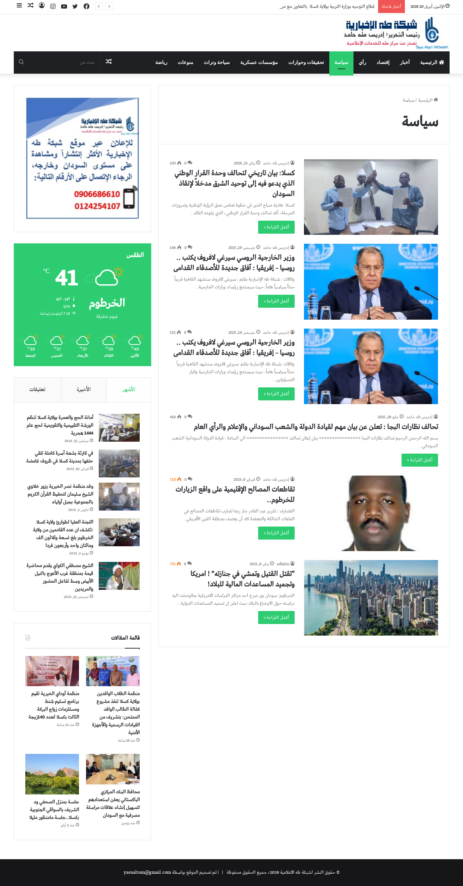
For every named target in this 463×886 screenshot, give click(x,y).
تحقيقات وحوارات (306, 62)
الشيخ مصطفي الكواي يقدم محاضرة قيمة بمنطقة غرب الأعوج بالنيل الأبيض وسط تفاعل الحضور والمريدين (59, 577)
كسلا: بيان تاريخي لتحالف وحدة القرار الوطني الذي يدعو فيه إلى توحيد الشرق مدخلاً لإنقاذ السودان (234, 184)
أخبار (405, 62)
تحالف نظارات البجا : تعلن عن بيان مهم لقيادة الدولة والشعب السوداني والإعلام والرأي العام (316, 427)
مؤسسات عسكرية (259, 62)
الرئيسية (432, 62)
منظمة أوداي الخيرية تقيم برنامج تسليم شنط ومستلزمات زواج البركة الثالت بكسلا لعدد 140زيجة (53, 705)
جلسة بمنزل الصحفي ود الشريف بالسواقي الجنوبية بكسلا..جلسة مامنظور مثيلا (54, 809)
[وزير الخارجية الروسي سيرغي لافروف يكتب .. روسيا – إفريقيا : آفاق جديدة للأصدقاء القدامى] (371, 281)
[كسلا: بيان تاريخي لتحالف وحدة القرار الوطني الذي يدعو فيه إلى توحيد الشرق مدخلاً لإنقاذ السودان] (371, 197)
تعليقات (37, 389)
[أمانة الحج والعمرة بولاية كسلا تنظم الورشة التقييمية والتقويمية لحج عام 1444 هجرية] (119, 428)
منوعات (185, 62)
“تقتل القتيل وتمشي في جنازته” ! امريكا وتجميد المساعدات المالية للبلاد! (242, 579)
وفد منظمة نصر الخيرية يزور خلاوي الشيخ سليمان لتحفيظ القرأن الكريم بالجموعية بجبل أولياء (60, 494)
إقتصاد (383, 62)
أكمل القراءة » (276, 227)
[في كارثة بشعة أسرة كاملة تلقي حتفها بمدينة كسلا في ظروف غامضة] (119, 463)
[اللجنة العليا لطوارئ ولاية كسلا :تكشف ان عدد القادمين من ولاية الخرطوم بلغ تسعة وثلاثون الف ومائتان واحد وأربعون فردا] (119, 532)
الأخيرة (84, 389)
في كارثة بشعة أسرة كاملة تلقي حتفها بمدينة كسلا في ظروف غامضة (59, 457)
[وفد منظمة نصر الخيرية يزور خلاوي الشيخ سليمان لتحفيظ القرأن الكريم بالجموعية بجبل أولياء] (119, 497)
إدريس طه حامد (276, 163)
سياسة (341, 62)
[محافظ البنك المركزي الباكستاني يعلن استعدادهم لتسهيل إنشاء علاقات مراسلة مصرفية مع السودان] (113, 769)
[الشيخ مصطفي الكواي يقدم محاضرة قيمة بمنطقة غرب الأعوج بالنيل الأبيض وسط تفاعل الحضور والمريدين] (119, 576)
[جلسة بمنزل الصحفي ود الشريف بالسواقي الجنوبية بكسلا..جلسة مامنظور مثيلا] (52, 774)
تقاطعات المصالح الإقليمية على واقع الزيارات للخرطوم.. (235, 494)
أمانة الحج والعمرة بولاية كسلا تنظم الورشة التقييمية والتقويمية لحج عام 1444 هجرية (59, 425)
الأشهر (129, 389)
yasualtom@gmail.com (147, 872)
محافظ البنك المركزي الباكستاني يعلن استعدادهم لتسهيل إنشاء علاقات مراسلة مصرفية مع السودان (113, 803)
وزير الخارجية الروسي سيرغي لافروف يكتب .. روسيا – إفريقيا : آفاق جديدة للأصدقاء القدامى (234, 263)
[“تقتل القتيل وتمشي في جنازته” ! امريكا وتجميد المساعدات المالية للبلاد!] (371, 598)
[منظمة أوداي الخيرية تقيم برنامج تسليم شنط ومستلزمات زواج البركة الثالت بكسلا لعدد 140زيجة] (52, 671)
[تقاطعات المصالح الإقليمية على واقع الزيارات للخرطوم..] (371, 513)
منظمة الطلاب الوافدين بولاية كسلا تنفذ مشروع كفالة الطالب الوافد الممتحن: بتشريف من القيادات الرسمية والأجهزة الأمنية (116, 713)
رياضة (161, 62)
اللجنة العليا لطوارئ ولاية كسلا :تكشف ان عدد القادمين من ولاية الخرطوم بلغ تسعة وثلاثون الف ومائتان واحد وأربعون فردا (63, 534)
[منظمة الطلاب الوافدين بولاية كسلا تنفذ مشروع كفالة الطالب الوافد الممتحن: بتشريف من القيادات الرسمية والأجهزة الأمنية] (113, 671)
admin (283, 564)
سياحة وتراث (217, 62)
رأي (362, 62)
